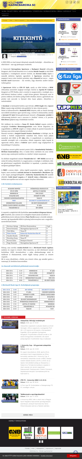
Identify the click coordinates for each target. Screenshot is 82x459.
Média (59, 11)
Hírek (10, 20)
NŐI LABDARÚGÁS (25, 11)
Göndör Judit (16, 54)
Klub (4, 11)
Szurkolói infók (49, 11)
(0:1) (69, 50)
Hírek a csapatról (20, 20)
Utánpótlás (38, 11)
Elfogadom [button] (73, 455)
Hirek (32, 448)
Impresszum (49, 448)
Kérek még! (28, 415)
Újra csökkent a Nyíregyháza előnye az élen (39, 20)
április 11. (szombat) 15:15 (69, 64)
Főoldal (5, 20)
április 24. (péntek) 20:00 (69, 39)
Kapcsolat (67, 11)
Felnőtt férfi (12, 11)
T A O (74, 11)
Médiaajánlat (40, 448)
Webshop (5, 15)
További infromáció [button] (46, 455)
